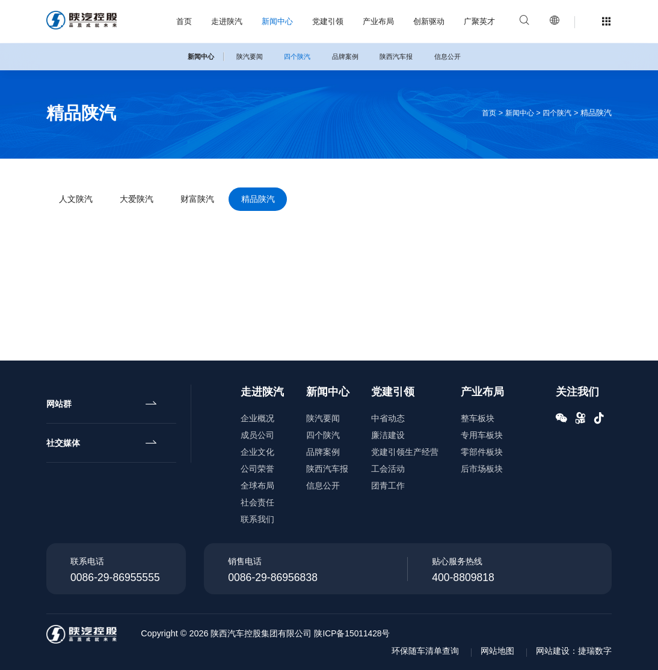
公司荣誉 (257, 469)
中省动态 (388, 418)
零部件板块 (482, 452)
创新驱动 (428, 21)
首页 (184, 21)
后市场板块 (482, 469)
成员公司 (257, 435)
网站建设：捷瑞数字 (574, 651)
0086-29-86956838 (273, 577)
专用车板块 (482, 435)
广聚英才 (479, 21)
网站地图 (497, 651)
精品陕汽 (289, 201)
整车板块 (477, 418)
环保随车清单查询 (425, 651)
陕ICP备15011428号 (361, 633)
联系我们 (257, 519)
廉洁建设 (388, 435)
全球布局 (257, 485)
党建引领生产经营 (404, 452)
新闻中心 (277, 21)
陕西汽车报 (396, 56)
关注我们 (577, 392)
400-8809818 (463, 577)
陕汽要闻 (249, 56)
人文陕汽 (80, 201)
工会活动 (388, 469)
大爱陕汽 (150, 201)
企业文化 (257, 452)
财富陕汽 (219, 201)
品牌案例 (345, 56)
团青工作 (388, 485)
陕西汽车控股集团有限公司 (269, 633)
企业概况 (257, 418)
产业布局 (378, 21)
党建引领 (327, 21)
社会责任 (257, 502)
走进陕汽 (226, 21)
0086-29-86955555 (115, 577)
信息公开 (447, 56)
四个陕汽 (297, 56)
